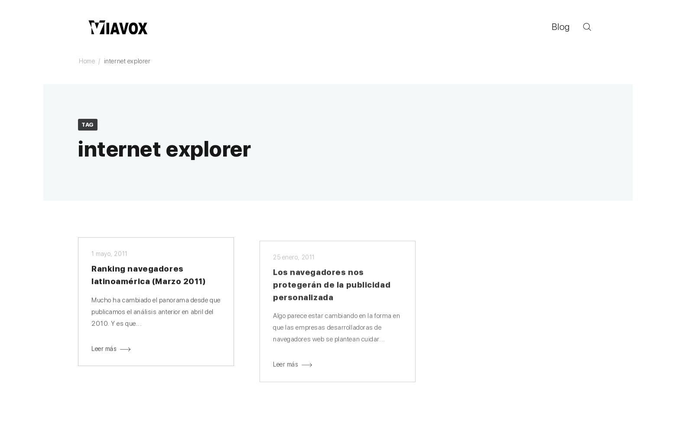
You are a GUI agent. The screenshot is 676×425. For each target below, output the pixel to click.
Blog (561, 26)
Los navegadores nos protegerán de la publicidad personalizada (331, 286)
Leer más (104, 349)
